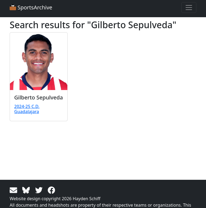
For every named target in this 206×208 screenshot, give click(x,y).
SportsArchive (31, 7)
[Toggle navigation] (188, 7)
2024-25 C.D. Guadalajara (26, 108)
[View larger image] (38, 61)
